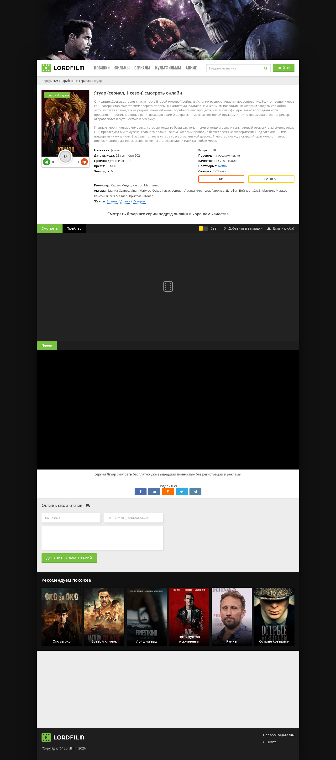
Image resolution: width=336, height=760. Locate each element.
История (139, 201)
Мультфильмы (168, 67)
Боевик (112, 201)
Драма (125, 201)
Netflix (222, 166)
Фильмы (122, 67)
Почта (271, 742)
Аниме (191, 67)
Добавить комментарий (69, 558)
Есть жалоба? (280, 228)
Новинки (102, 67)
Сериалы (142, 67)
